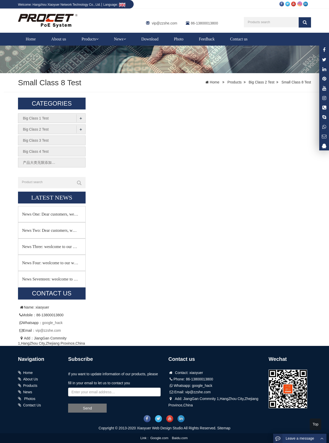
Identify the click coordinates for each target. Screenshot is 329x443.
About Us (30, 379)
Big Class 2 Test (262, 82)
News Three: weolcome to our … (49, 246)
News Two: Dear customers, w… (49, 230)
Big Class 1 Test (36, 118)
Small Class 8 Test (296, 82)
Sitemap (223, 428)
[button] (97, 39)
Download (150, 39)
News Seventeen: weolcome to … (50, 279)
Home (31, 39)
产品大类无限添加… (39, 162)
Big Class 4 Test (36, 151)
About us (58, 39)
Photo (178, 39)
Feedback (207, 39)
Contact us (239, 39)
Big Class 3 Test (36, 140)
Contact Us (32, 405)
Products (89, 39)
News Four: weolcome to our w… (50, 263)
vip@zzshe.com (164, 23)
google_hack (52, 323)
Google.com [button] (159, 438)
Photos (29, 399)
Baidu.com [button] (180, 438)
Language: (114, 4)
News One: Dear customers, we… (50, 214)
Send (87, 408)
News (120, 39)
